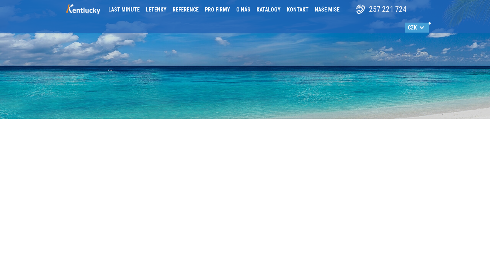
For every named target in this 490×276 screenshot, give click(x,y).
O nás (243, 10)
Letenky (156, 10)
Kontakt (298, 10)
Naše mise (327, 10)
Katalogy (268, 10)
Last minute (124, 10)
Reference (186, 10)
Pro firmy (217, 10)
